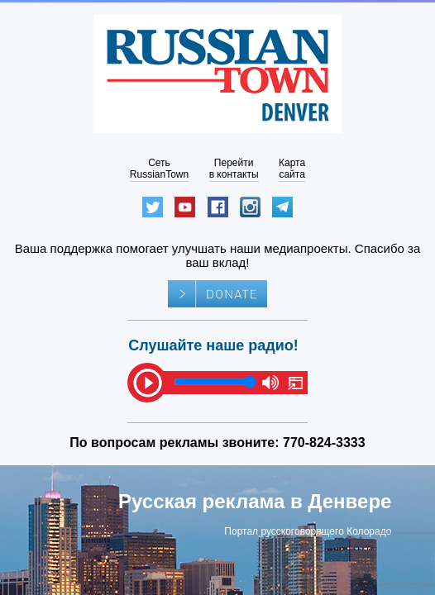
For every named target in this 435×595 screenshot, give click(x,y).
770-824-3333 (324, 443)
